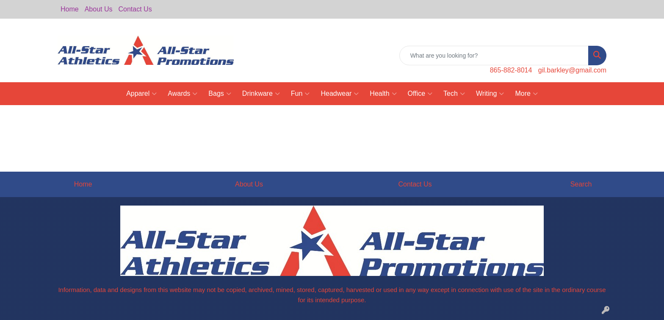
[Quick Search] (494, 55)
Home (70, 9)
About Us (99, 9)
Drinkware (261, 94)
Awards (182, 94)
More (526, 94)
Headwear (340, 94)
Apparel (141, 94)
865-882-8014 (511, 70)
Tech (454, 94)
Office (420, 94)
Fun (300, 94)
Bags (219, 94)
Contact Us (135, 9)
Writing (490, 94)
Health (383, 94)
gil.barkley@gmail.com (572, 70)
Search (581, 184)
